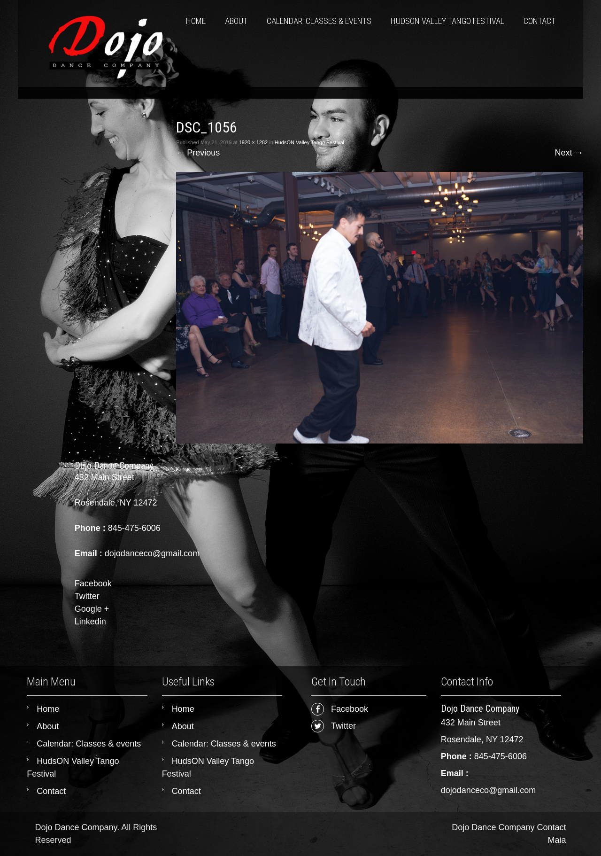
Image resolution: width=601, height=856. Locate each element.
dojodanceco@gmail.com (488, 790)
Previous (198, 152)
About (236, 21)
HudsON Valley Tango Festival (447, 21)
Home (196, 21)
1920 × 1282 (253, 142)
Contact (539, 21)
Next (569, 152)
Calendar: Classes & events (319, 21)
